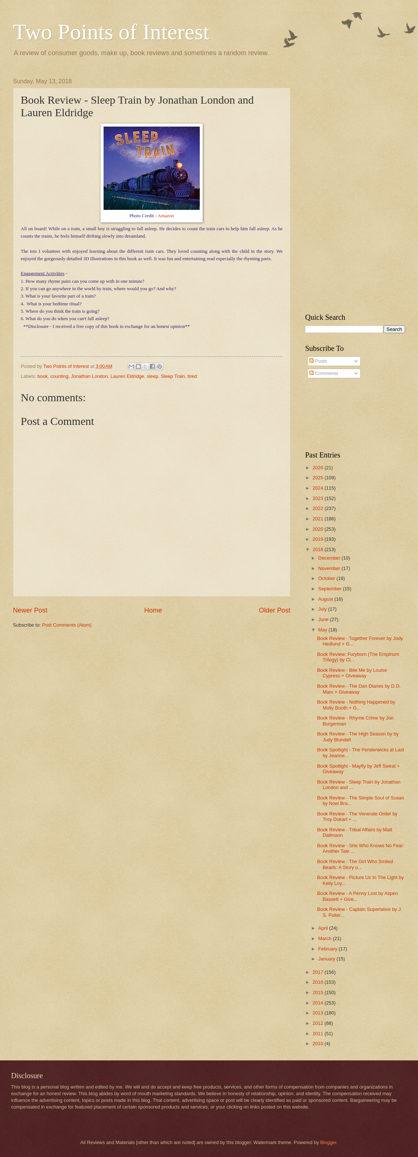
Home (153, 610)
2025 (318, 477)
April (323, 928)
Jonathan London (89, 376)
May (323, 630)
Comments (323, 373)
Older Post (274, 610)
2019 (318, 539)
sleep (152, 376)
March (325, 938)
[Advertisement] (344, 189)
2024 (318, 488)
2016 (318, 982)
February (328, 949)
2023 (318, 498)
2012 (318, 1023)
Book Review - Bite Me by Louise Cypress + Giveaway (352, 672)
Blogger (328, 1142)
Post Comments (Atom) (67, 625)
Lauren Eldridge (127, 376)
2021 (318, 519)
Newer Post (30, 610)
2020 (318, 529)
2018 (318, 549)
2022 (318, 508)
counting (59, 376)
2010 (318, 1043)
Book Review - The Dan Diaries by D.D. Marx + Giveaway (359, 688)
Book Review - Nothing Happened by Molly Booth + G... (356, 704)
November (329, 568)
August (326, 599)
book (42, 376)
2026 (318, 467)
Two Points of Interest (111, 32)
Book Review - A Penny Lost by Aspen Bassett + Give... (357, 896)
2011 (318, 1033)
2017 (318, 972)
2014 (318, 1003)
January (327, 959)
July (323, 609)
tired (192, 376)
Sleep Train (173, 376)
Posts (318, 361)
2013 (318, 1013)
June (324, 619)
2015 (318, 992)
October (327, 578)
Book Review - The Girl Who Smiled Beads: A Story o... (355, 864)
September (330, 588)
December (329, 558)
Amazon (166, 215)
